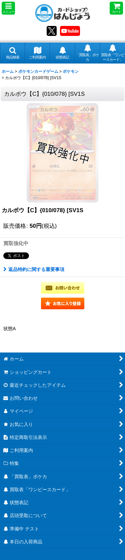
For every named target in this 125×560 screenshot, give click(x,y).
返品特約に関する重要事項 (33, 269)
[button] (8, 8)
